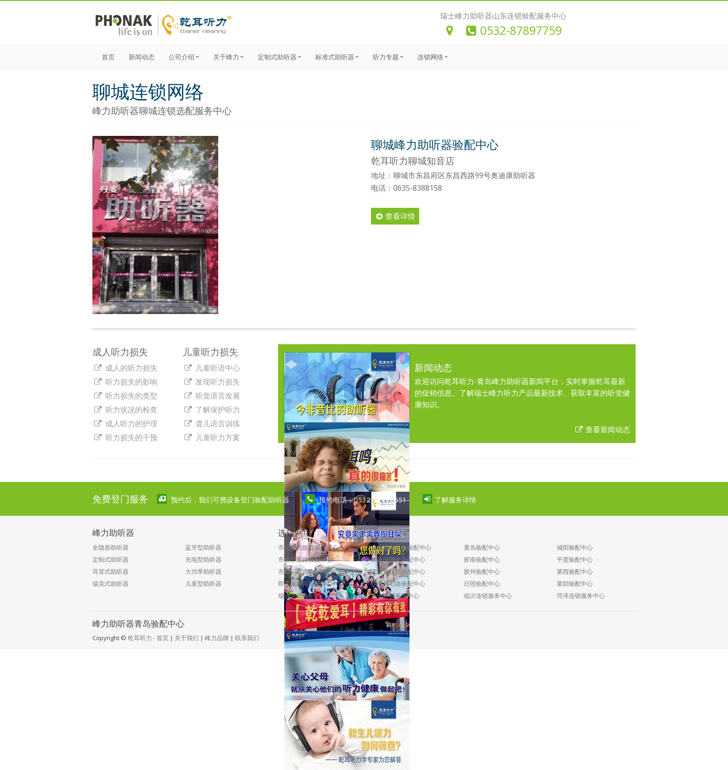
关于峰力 (228, 56)
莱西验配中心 (575, 571)
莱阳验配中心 (575, 583)
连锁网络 (432, 56)
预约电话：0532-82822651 (356, 499)
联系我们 (247, 638)
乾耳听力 (140, 638)
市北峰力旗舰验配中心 (308, 547)
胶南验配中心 (482, 559)
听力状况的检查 (125, 409)
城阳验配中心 (575, 547)
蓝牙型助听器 (203, 547)
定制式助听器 (279, 56)
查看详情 (395, 216)
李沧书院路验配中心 (398, 559)
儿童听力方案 (211, 437)
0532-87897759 (514, 30)
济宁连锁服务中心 (395, 595)
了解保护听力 (211, 409)
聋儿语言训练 (211, 423)
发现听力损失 (211, 382)
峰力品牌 (217, 638)
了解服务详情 (449, 499)
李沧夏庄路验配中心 (398, 571)
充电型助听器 (203, 559)
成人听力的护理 (125, 423)
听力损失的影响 (125, 382)
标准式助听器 (337, 56)
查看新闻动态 (602, 429)
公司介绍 (184, 56)
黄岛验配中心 (482, 547)
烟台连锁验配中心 (302, 595)
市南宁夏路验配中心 (305, 559)
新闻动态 (142, 56)
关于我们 (187, 638)
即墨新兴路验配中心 (305, 583)
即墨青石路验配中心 (398, 583)
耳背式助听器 (110, 571)
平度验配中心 (575, 559)
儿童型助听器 (203, 583)
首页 (108, 56)
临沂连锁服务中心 (488, 595)
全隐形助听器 (110, 547)
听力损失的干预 (125, 437)
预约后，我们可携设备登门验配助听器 (223, 499)
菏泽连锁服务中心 (581, 595)
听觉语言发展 (211, 396)
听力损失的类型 (125, 396)
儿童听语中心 (211, 368)
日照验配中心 (482, 583)
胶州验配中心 (482, 571)
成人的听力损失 (125, 368)
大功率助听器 (203, 571)
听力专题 (388, 56)
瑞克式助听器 (110, 583)
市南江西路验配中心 (305, 571)
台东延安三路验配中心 (401, 547)
